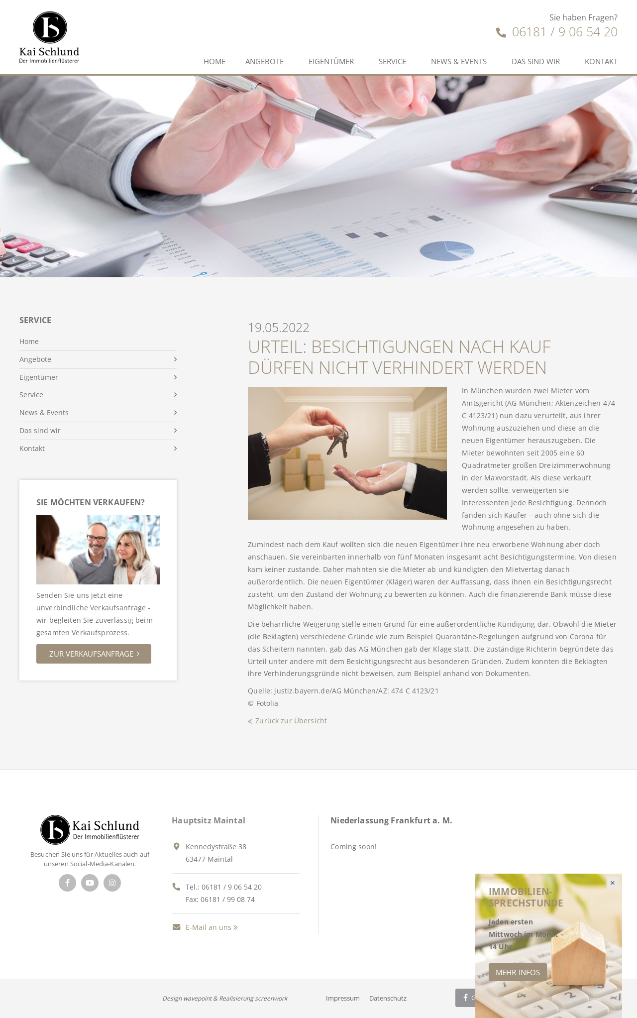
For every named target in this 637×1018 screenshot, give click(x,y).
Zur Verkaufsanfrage (91, 654)
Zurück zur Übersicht (291, 720)
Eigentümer (331, 61)
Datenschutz (388, 998)
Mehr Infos (518, 972)
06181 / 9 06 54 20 (557, 31)
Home (214, 61)
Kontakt (601, 61)
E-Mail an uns (201, 927)
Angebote (264, 61)
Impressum (343, 998)
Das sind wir (536, 61)
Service (392, 61)
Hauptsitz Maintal (208, 820)
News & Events (459, 61)
